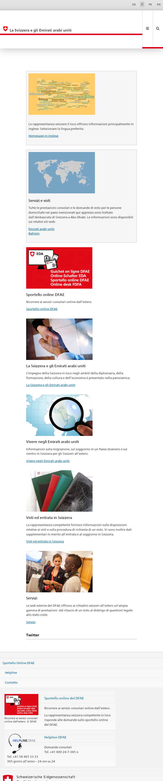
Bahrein (34, 206)
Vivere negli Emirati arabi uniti (48, 434)
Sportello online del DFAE (64, 671)
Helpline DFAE (55, 710)
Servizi (31, 595)
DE (134, 4)
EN (159, 4)
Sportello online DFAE (41, 282)
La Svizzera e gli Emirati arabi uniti (50, 358)
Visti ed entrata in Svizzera (45, 514)
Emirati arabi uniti (41, 202)
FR (150, 4)
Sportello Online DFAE (18, 636)
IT (142, 4)
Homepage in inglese (43, 109)
